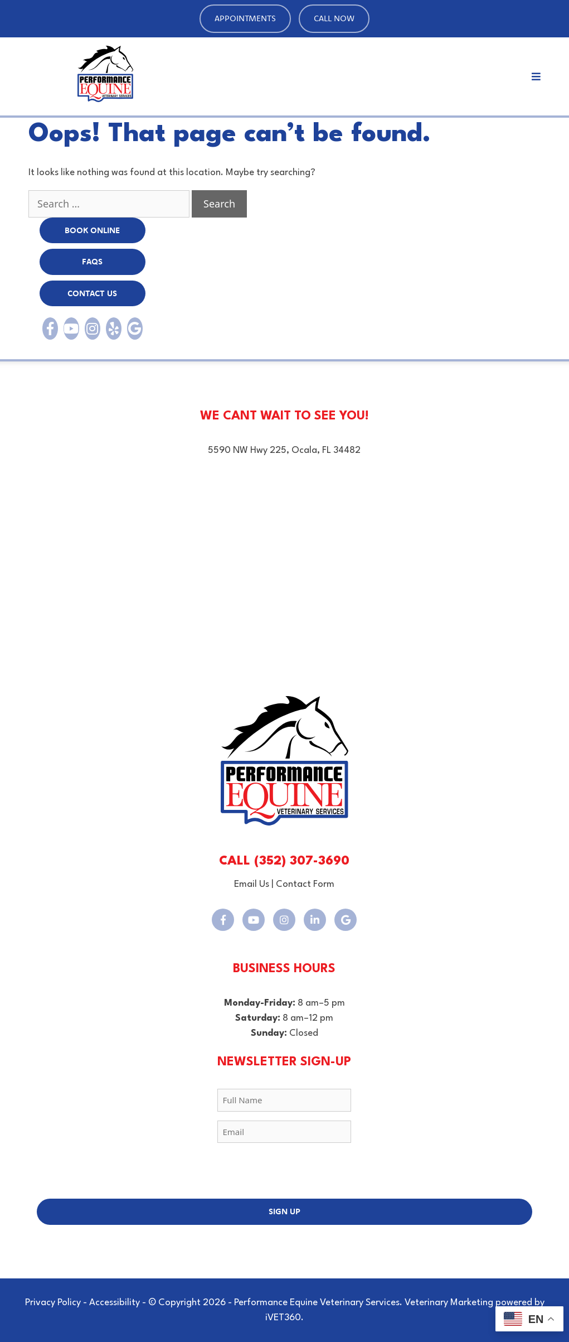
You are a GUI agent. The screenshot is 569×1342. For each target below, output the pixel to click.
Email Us (251, 884)
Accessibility (114, 1302)
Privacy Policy (53, 1302)
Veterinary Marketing (449, 1302)
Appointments (245, 18)
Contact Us (92, 293)
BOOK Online (92, 230)
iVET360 (283, 1317)
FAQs (92, 261)
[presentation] (284, 1173)
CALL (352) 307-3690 (284, 861)
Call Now (334, 18)
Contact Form (305, 884)
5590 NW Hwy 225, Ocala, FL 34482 (284, 450)
